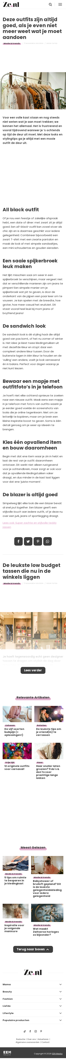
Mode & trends (12, 43)
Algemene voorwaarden (27, 1042)
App (47, 541)
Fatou (55, 43)
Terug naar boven (31, 949)
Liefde (7, 1006)
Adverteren (43, 1039)
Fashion (8, 999)
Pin (38, 541)
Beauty (7, 991)
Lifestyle (8, 1013)
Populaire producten (16, 1020)
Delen (18, 541)
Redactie (20, 1039)
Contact (45, 1042)
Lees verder (33, 670)
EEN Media (57, 1053)
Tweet (28, 541)
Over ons (31, 1039)
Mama (7, 984)
